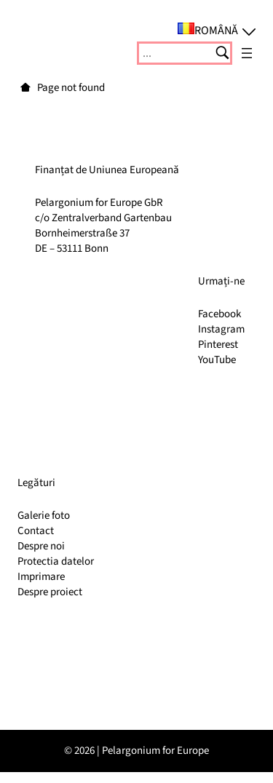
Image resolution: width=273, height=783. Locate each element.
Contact (35, 530)
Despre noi (41, 546)
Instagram (221, 329)
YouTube (217, 359)
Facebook (219, 314)
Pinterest (218, 344)
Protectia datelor (55, 561)
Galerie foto (43, 515)
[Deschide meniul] (247, 53)
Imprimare (41, 576)
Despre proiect (49, 592)
